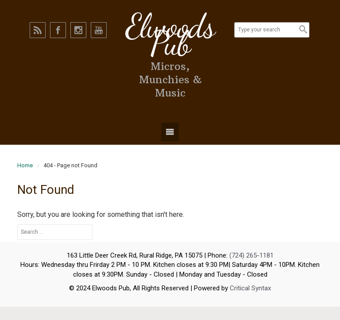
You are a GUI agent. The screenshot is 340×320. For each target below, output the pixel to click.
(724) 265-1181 (251, 255)
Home (25, 165)
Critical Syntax (250, 288)
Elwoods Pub (170, 35)
